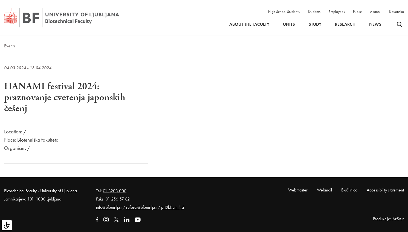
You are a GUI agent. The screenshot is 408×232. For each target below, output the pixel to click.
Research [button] (345, 24)
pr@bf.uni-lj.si (172, 207)
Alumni (375, 11)
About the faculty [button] (249, 24)
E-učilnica (349, 190)
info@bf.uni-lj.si (108, 207)
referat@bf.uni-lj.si (141, 207)
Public (357, 11)
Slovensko (396, 11)
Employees (337, 11)
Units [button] (289, 24)
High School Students (284, 11)
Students (314, 11)
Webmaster (298, 190)
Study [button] (315, 24)
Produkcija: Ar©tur (388, 219)
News (375, 24)
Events (9, 46)
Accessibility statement (385, 190)
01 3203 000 (114, 191)
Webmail (324, 190)
